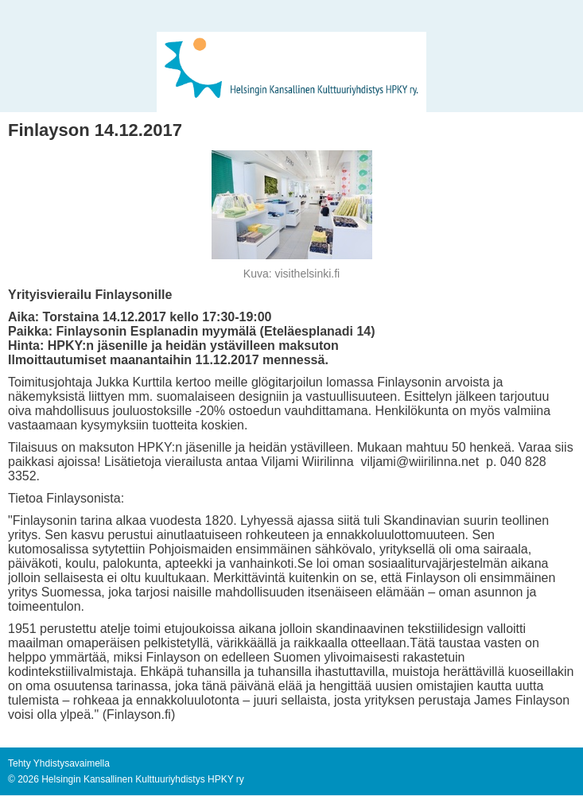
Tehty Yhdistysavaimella (59, 763)
